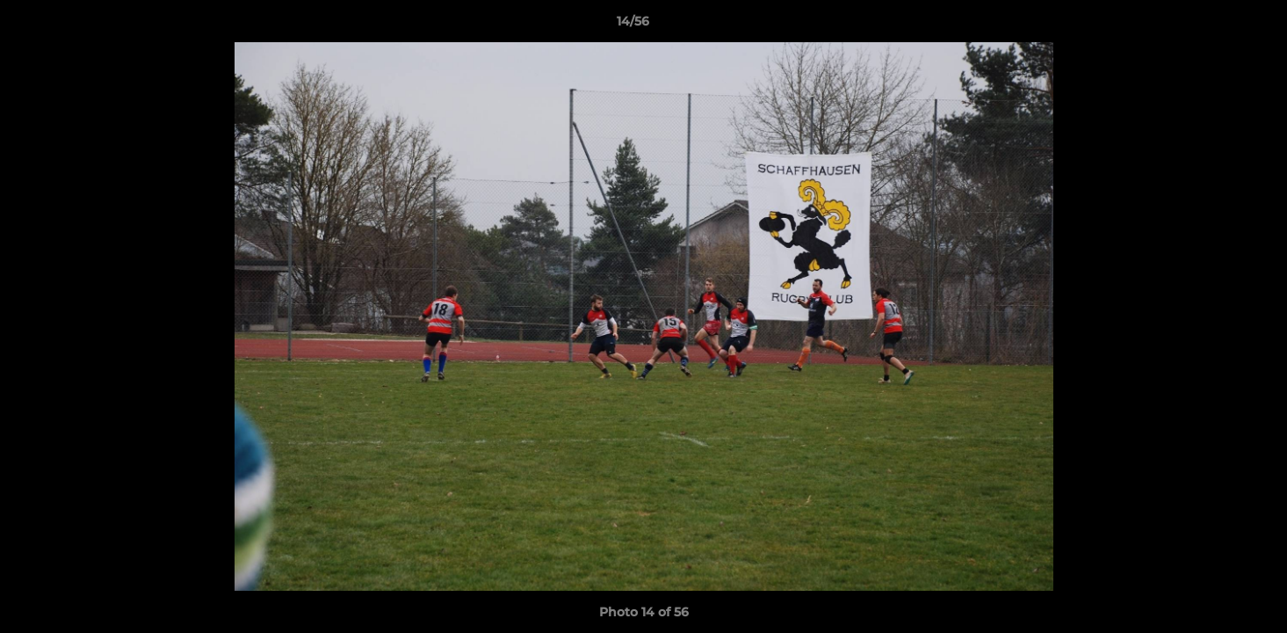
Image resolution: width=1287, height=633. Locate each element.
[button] (1213, 25)
